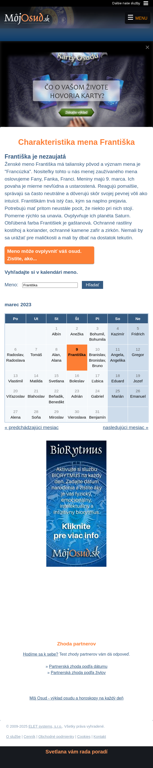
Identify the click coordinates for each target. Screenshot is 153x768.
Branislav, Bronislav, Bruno (97, 360)
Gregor (138, 354)
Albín (56, 334)
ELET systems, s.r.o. (45, 726)
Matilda (36, 381)
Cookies (84, 737)
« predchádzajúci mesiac (32, 427)
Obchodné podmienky (56, 737)
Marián (118, 396)
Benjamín (97, 417)
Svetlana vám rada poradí (76, 751)
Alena (15, 417)
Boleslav (77, 381)
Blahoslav (36, 396)
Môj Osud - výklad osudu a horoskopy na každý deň (76, 698)
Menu (137, 17)
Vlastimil (15, 381)
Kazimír (117, 334)
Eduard (117, 381)
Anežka (76, 334)
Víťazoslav (15, 396)
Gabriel (97, 396)
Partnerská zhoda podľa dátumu (78, 666)
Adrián (76, 396)
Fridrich (137, 334)
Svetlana (56, 381)
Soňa (36, 417)
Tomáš (36, 354)
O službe (13, 737)
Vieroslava (77, 417)
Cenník (30, 737)
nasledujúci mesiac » (125, 427)
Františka (76, 354)
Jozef (138, 381)
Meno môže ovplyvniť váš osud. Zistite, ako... (44, 255)
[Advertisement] (76, 605)
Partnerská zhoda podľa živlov (78, 672)
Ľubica (97, 381)
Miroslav (56, 417)
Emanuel (138, 396)
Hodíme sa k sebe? (40, 654)
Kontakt (99, 737)
